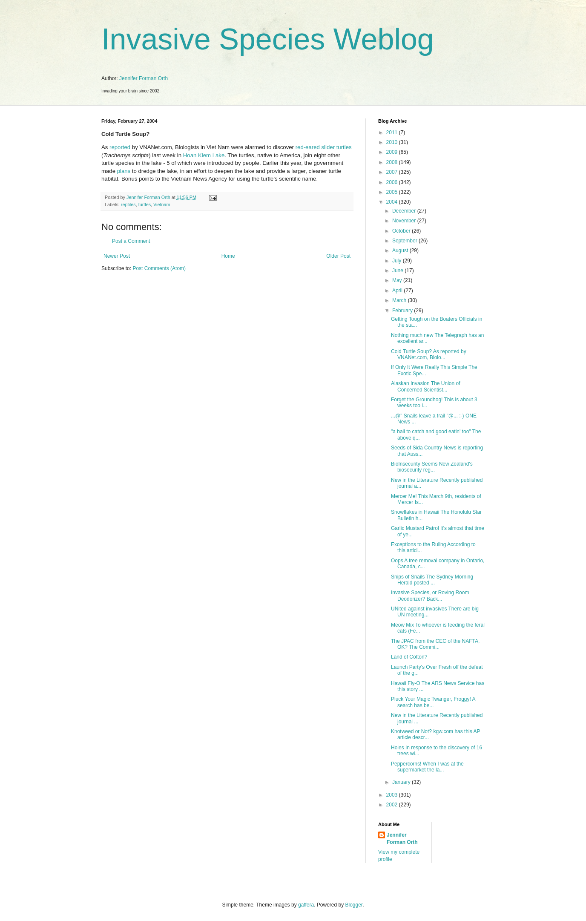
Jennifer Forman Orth (143, 78)
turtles (144, 204)
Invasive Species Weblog (267, 39)
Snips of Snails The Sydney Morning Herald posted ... (432, 580)
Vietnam (161, 204)
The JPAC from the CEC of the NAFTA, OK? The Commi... (435, 644)
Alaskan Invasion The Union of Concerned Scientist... (425, 386)
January (402, 782)
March (400, 300)
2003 (392, 795)
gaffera (306, 905)
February (403, 311)
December (404, 211)
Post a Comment (131, 241)
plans (124, 171)
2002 (392, 805)
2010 (392, 142)
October (402, 231)
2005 (392, 192)
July (397, 261)
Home (228, 256)
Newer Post (116, 256)
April (398, 291)
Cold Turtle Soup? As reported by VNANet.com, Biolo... (428, 354)
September (405, 241)
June (398, 270)
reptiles (128, 204)
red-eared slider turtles (324, 147)
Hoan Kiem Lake (204, 155)
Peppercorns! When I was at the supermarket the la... (427, 767)
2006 (392, 182)
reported (119, 147)
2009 (392, 152)
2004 (392, 202)
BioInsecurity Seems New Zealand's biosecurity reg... (432, 467)
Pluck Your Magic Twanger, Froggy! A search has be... (433, 702)
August (401, 250)
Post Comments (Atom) (159, 268)
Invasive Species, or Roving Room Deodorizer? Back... (430, 596)
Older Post (338, 256)
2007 (392, 172)
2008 (392, 162)
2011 (392, 132)
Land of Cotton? (409, 657)
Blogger (354, 905)
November (404, 221)
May (397, 280)
